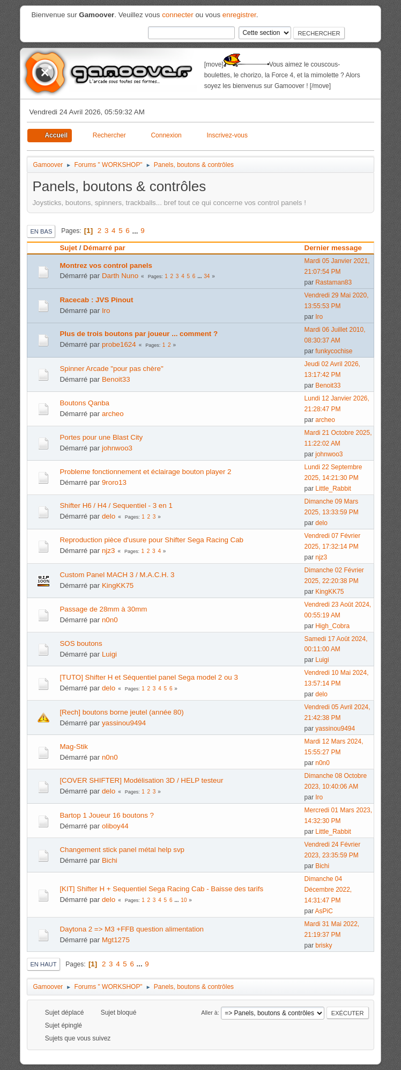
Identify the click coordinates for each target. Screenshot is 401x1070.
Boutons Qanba (84, 403)
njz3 (108, 551)
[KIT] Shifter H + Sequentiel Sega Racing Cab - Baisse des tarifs (161, 889)
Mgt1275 (116, 940)
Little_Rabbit (333, 488)
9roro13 (114, 482)
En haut (43, 964)
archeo (113, 414)
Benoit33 (116, 379)
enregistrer (239, 15)
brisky (323, 945)
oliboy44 (115, 826)
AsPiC (324, 911)
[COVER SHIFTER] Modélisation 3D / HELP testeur (141, 780)
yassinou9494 (124, 723)
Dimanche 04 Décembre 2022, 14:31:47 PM (328, 889)
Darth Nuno (120, 276)
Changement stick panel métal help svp (122, 850)
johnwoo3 (117, 448)
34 (207, 276)
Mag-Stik (74, 747)
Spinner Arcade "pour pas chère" (111, 369)
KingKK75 (117, 585)
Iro (106, 311)
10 (184, 900)
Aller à (209, 1012)
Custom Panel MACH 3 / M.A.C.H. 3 (117, 575)
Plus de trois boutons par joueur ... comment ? (139, 334)
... (136, 231)
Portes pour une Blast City (101, 437)
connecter (178, 15)
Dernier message (338, 248)
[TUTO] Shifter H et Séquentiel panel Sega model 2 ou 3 (148, 677)
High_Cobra (332, 626)
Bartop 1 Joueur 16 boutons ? (107, 815)
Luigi (109, 654)
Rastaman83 (333, 282)
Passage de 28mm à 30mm (103, 609)
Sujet (68, 248)
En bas (41, 231)
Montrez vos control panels (106, 265)
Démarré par (104, 248)
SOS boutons (81, 643)
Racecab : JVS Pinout (96, 300)
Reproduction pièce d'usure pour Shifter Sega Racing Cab (151, 540)
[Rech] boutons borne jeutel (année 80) (121, 712)
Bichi (109, 860)
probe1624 (119, 344)
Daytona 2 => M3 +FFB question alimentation (132, 929)
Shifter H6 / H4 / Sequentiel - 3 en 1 (116, 505)
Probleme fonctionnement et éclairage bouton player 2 (145, 472)
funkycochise (333, 351)
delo (108, 516)
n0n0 (110, 620)
